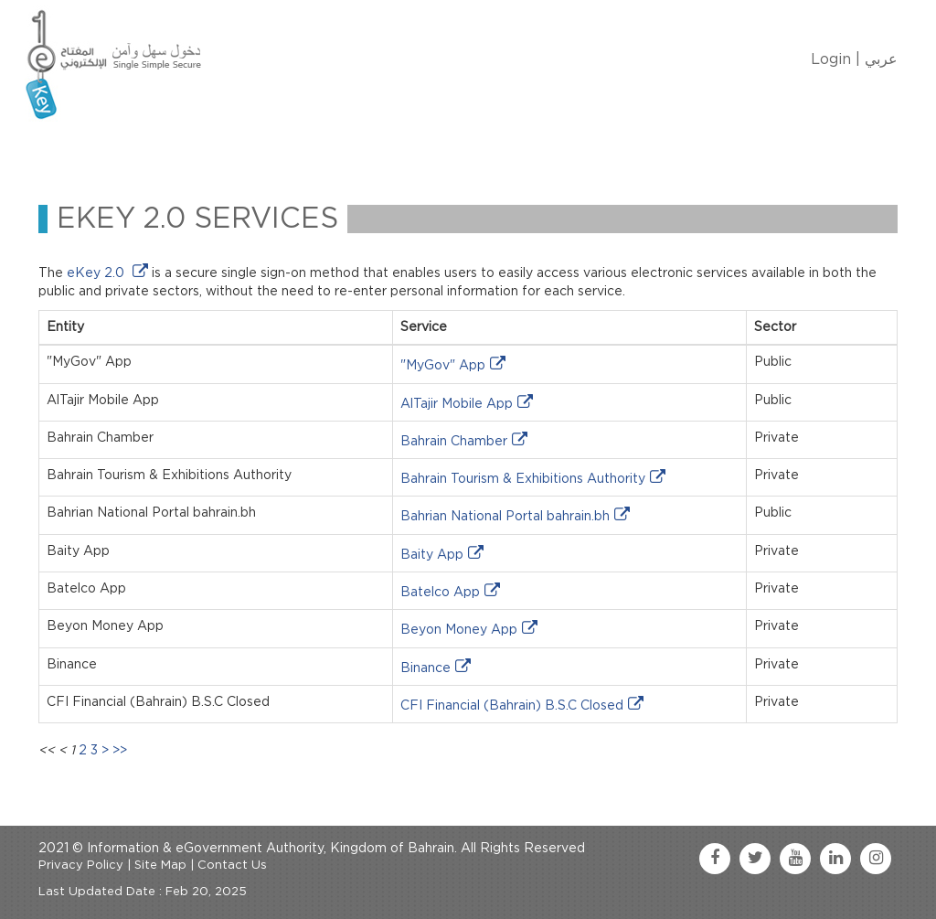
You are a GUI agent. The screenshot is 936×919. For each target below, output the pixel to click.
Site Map (160, 865)
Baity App (431, 555)
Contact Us (510, 149)
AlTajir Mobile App (456, 404)
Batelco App (440, 592)
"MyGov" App (442, 365)
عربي (881, 59)
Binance (425, 668)
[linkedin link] (835, 858)
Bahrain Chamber (453, 441)
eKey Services (396, 149)
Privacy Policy (80, 865)
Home (85, 149)
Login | (835, 59)
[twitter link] (755, 858)
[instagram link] (875, 858)
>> (119, 750)
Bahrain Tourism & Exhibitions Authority (522, 479)
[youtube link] (795, 858)
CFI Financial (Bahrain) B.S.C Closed (511, 706)
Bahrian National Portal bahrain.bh (505, 516)
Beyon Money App (458, 630)
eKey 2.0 (97, 273)
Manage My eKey (263, 149)
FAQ (592, 149)
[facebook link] (714, 858)
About (154, 149)
